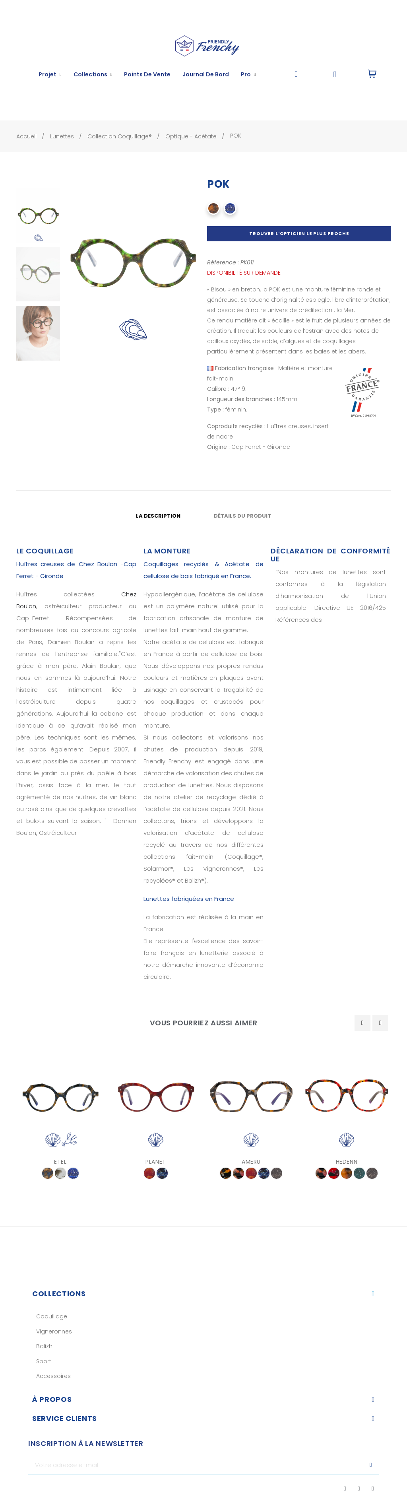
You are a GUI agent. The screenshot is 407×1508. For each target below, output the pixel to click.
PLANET (155, 1162)
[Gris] (276, 1173)
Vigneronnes (54, 1331)
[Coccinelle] (238, 1173)
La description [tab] (158, 516)
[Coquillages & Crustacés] (47, 1173)
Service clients (64, 1418)
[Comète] (333, 1173)
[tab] (203, 1293)
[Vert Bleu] (359, 1173)
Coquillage (51, 1316)
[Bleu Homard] (230, 208)
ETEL (60, 1162)
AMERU (251, 1162)
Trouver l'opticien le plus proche (299, 233)
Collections (58, 1293)
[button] (296, 74)
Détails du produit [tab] (242, 516)
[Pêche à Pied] (60, 1173)
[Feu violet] (149, 1173)
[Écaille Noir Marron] (346, 1173)
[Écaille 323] (225, 1173)
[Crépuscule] (162, 1173)
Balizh (44, 1346)
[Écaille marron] (213, 208)
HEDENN (347, 1162)
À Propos (52, 1399)
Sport (43, 1361)
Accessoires (53, 1376)
